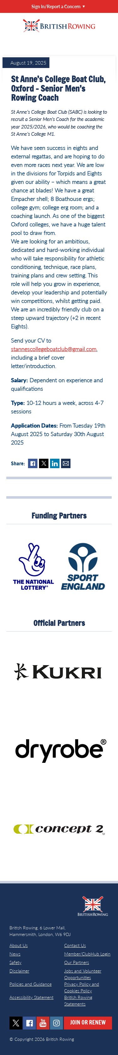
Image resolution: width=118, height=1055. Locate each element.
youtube (43, 1023)
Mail (65, 463)
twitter (15, 1023)
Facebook (32, 463)
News (14, 953)
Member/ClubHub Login (87, 953)
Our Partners (76, 962)
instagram (56, 1023)
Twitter (43, 463)
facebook (29, 1023)
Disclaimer (19, 970)
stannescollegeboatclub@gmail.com (53, 348)
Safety (15, 962)
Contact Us (75, 945)
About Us (18, 945)
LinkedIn (54, 463)
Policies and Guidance (30, 984)
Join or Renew (88, 1023)
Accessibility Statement (31, 997)
